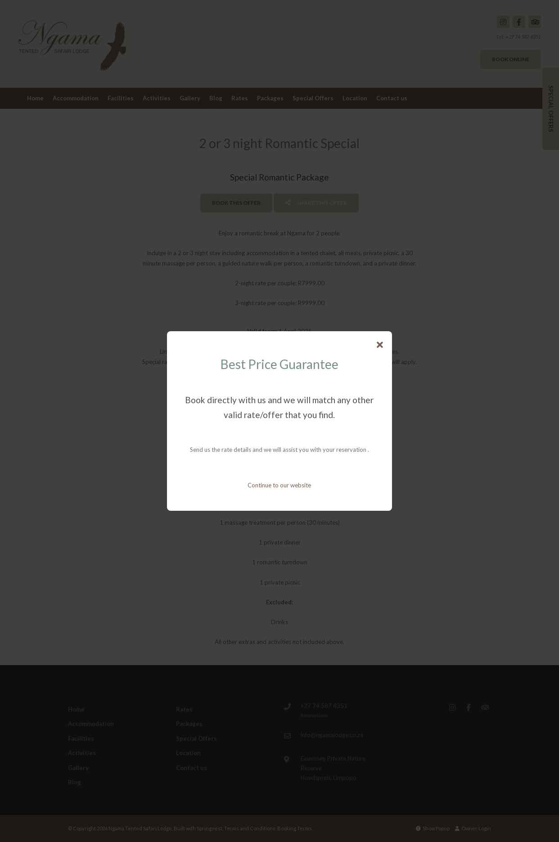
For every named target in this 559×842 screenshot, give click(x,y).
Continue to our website (279, 485)
